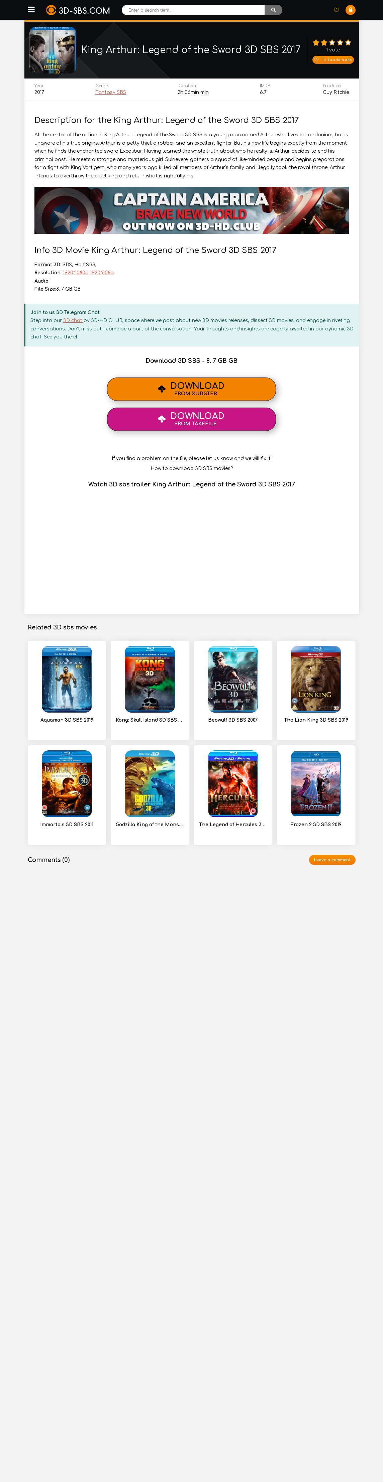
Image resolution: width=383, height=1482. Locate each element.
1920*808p (102, 272)
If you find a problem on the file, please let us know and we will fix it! (192, 458)
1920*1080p (76, 272)
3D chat (73, 320)
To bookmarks (333, 59)
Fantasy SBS (110, 92)
